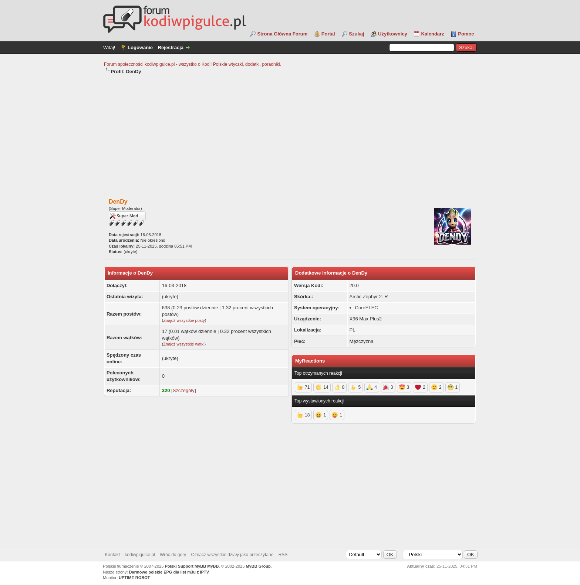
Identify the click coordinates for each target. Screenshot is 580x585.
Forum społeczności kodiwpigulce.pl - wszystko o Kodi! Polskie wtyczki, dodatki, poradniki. (192, 64)
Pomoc (466, 34)
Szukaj (356, 34)
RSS (283, 554)
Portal (328, 34)
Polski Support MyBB (185, 566)
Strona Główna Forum (282, 34)
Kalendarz (432, 34)
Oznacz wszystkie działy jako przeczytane (232, 554)
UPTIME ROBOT (134, 577)
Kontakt (112, 554)
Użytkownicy (392, 34)
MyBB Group (258, 566)
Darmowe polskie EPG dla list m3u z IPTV (169, 572)
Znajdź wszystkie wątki (183, 344)
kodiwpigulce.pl (140, 554)
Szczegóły (184, 390)
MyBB (213, 566)
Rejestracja (170, 47)
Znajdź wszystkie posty (184, 320)
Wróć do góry (173, 554)
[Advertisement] (290, 130)
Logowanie (140, 47)
